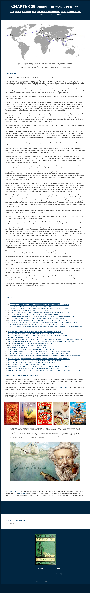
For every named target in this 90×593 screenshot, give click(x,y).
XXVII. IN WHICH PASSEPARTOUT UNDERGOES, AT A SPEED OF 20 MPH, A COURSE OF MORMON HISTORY (39, 351)
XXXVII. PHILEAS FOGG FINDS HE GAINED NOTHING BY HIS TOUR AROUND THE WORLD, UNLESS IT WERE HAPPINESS (44, 370)
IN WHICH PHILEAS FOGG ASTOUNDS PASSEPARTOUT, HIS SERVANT (30, 307)
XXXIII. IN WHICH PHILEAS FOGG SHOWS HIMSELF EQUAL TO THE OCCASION (31, 362)
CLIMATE (18, 12)
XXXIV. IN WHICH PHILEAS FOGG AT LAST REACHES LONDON (26, 364)
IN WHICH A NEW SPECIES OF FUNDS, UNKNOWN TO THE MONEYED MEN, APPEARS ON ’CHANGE (39, 308)
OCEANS (63, 12)
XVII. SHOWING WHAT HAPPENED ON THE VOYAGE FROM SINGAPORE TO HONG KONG (34, 332)
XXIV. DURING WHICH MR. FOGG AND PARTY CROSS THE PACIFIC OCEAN (30, 345)
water (74, 381)
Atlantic (43, 64)
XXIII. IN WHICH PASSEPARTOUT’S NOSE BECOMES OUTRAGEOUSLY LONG (30, 343)
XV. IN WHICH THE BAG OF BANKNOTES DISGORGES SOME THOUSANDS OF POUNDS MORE (35, 328)
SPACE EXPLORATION (74, 12)
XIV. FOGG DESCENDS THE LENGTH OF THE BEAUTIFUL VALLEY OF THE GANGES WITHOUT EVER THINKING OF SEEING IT (45, 326)
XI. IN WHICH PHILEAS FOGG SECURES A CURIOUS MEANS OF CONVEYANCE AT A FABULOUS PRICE (38, 320)
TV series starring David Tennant (21, 437)
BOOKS (12, 12)
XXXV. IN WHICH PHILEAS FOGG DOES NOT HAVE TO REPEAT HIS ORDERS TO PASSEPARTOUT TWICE (38, 366)
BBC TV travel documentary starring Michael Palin (58, 436)
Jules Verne (13, 491)
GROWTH (48, 12)
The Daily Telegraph (61, 387)
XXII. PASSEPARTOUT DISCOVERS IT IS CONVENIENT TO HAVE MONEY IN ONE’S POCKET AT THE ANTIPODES (41, 341)
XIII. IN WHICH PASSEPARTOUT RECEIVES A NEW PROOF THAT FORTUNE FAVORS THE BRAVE (36, 324)
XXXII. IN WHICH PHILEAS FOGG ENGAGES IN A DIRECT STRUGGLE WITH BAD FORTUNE (35, 361)
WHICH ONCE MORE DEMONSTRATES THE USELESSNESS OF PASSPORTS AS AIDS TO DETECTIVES (40, 312)
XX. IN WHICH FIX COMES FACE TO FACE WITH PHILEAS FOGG (27, 337)
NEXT (7, 289)
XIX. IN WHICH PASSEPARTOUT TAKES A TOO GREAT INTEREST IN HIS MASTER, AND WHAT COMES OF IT (39, 335)
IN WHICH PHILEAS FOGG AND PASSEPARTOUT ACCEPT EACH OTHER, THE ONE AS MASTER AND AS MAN (41, 301)
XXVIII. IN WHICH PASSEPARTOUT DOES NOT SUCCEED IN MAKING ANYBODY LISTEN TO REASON (38, 353)
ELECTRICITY (26, 12)
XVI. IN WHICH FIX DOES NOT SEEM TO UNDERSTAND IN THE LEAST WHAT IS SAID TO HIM (35, 330)
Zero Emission (22, 493)
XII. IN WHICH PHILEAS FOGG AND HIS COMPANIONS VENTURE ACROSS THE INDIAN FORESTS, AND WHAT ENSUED (43, 322)
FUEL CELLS (41, 12)
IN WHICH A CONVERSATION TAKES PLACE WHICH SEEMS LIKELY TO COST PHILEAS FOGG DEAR (39, 305)
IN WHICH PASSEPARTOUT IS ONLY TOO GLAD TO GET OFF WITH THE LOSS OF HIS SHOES (37, 318)
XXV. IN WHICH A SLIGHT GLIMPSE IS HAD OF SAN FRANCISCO (27, 347)
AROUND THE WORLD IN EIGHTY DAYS (25, 376)
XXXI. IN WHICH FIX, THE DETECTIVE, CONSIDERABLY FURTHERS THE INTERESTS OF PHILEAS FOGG (39, 359)
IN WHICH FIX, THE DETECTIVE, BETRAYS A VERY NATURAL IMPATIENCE (32, 310)
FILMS (34, 12)
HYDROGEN (56, 12)
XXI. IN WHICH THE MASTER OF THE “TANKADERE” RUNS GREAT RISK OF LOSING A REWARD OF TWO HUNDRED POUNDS (45, 339)
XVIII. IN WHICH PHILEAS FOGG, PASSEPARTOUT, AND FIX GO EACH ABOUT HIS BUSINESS (35, 334)
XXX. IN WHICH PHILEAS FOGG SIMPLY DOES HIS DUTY (25, 357)
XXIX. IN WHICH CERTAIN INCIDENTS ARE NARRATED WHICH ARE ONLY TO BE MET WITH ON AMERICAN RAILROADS (44, 355)
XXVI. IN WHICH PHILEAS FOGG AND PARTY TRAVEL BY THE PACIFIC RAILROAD (32, 349)
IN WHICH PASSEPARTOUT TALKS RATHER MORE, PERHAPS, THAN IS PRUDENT (35, 314)
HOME (59, 14)
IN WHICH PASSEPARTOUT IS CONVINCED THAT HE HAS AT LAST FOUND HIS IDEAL (35, 303)
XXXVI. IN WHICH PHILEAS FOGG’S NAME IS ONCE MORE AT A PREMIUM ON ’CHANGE (34, 368)
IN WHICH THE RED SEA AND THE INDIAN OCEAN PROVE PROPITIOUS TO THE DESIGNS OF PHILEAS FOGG (42, 316)
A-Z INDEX (39, 14)
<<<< (7, 73)
